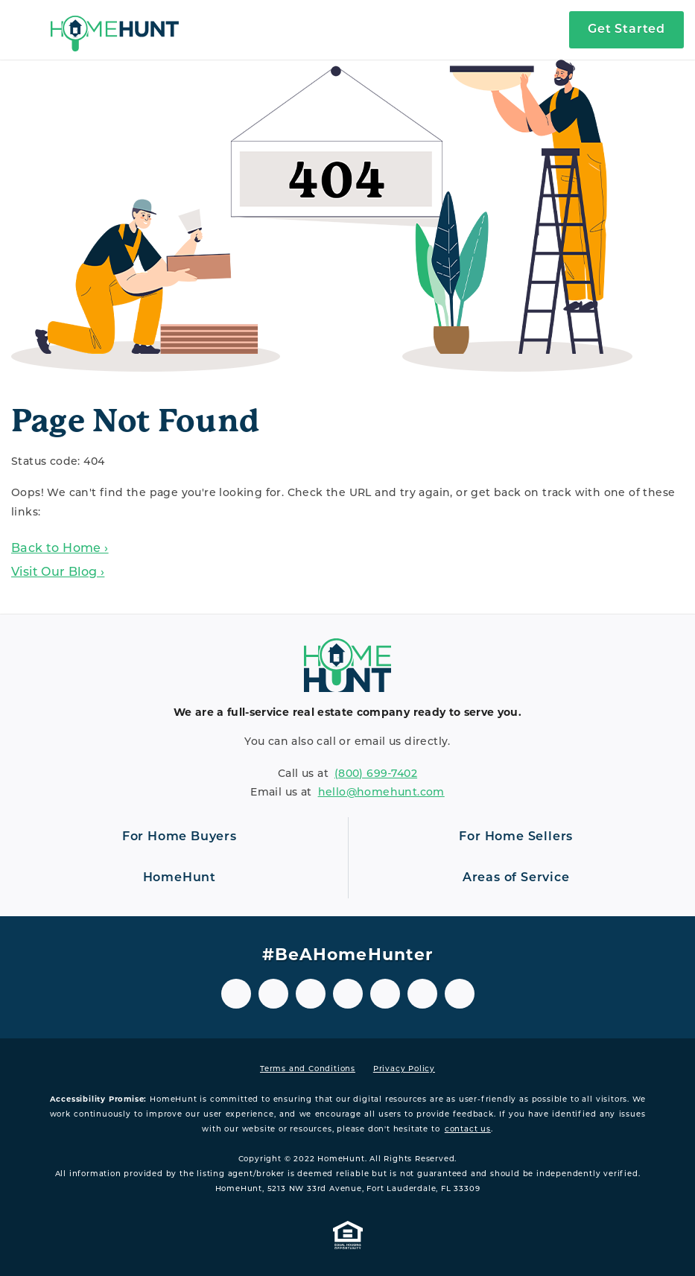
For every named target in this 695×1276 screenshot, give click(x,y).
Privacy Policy (404, 1069)
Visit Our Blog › (57, 573)
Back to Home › (60, 549)
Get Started (626, 30)
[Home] (115, 30)
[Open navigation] (25, 30)
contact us (468, 1130)
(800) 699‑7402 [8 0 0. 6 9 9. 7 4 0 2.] (375, 774)
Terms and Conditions (307, 1069)
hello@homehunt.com (381, 793)
